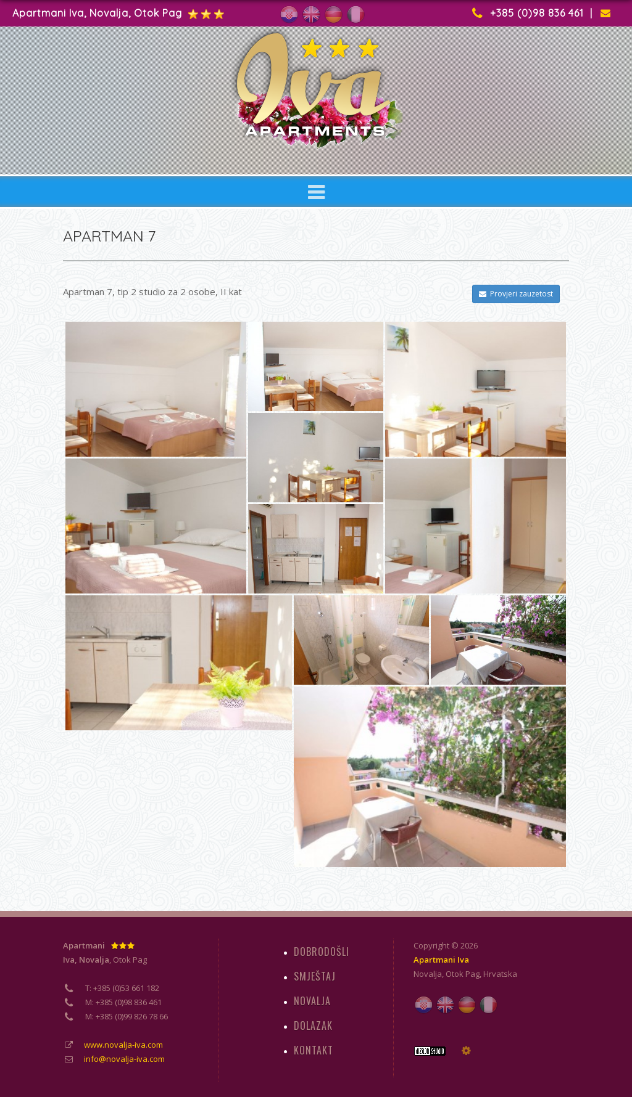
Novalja (428, 973)
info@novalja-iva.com (124, 1058)
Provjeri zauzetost (516, 293)
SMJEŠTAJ (315, 976)
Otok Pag (463, 973)
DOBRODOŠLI (321, 951)
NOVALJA (312, 1000)
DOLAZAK (313, 1025)
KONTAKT (313, 1050)
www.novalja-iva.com (123, 1044)
